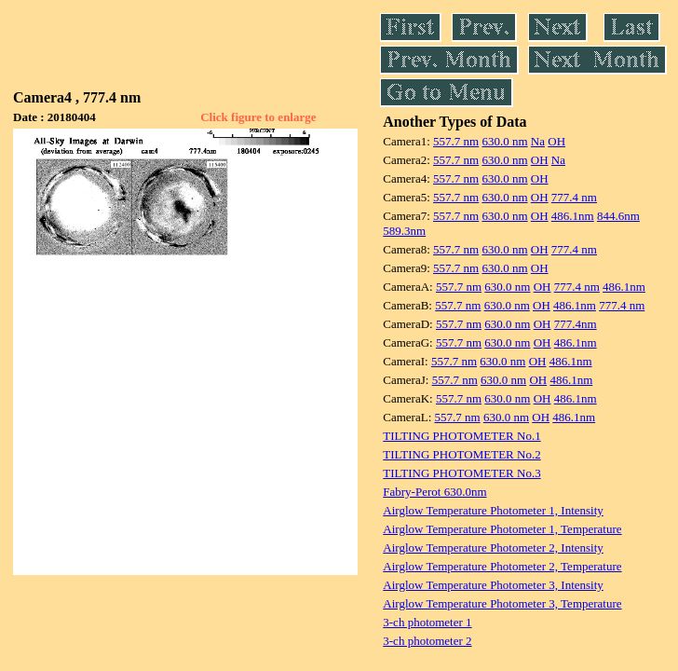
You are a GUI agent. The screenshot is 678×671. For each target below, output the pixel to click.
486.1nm (572, 216)
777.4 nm (574, 197)
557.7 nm (456, 141)
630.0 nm (504, 141)
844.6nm (618, 216)
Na (538, 141)
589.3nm (404, 231)
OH (556, 141)
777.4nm (575, 324)
